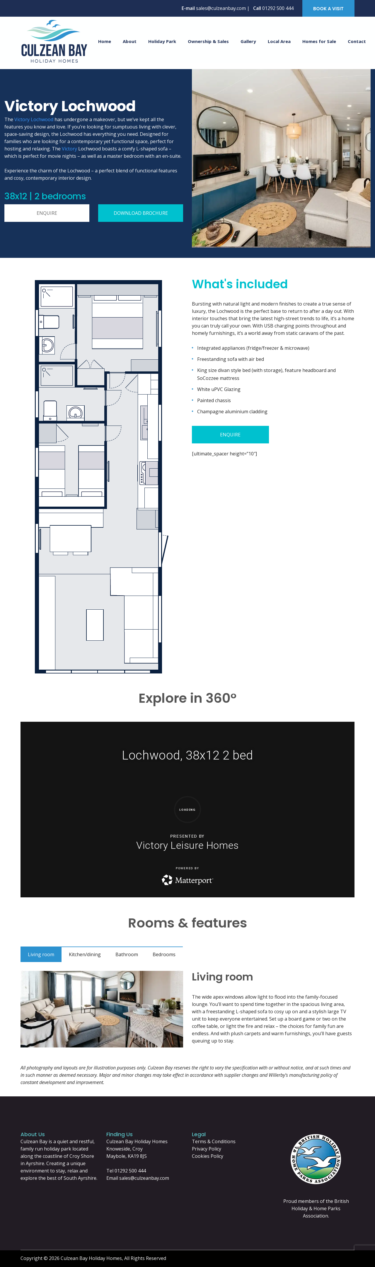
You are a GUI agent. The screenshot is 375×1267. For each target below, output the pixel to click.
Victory (69, 148)
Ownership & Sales (208, 41)
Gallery (248, 41)
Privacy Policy (206, 1149)
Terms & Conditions (214, 1141)
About (130, 41)
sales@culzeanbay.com (144, 1178)
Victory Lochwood (33, 119)
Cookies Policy (207, 1156)
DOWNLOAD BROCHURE (141, 213)
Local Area (279, 41)
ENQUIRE (47, 213)
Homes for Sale (319, 41)
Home (104, 41)
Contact (357, 41)
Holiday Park (162, 41)
